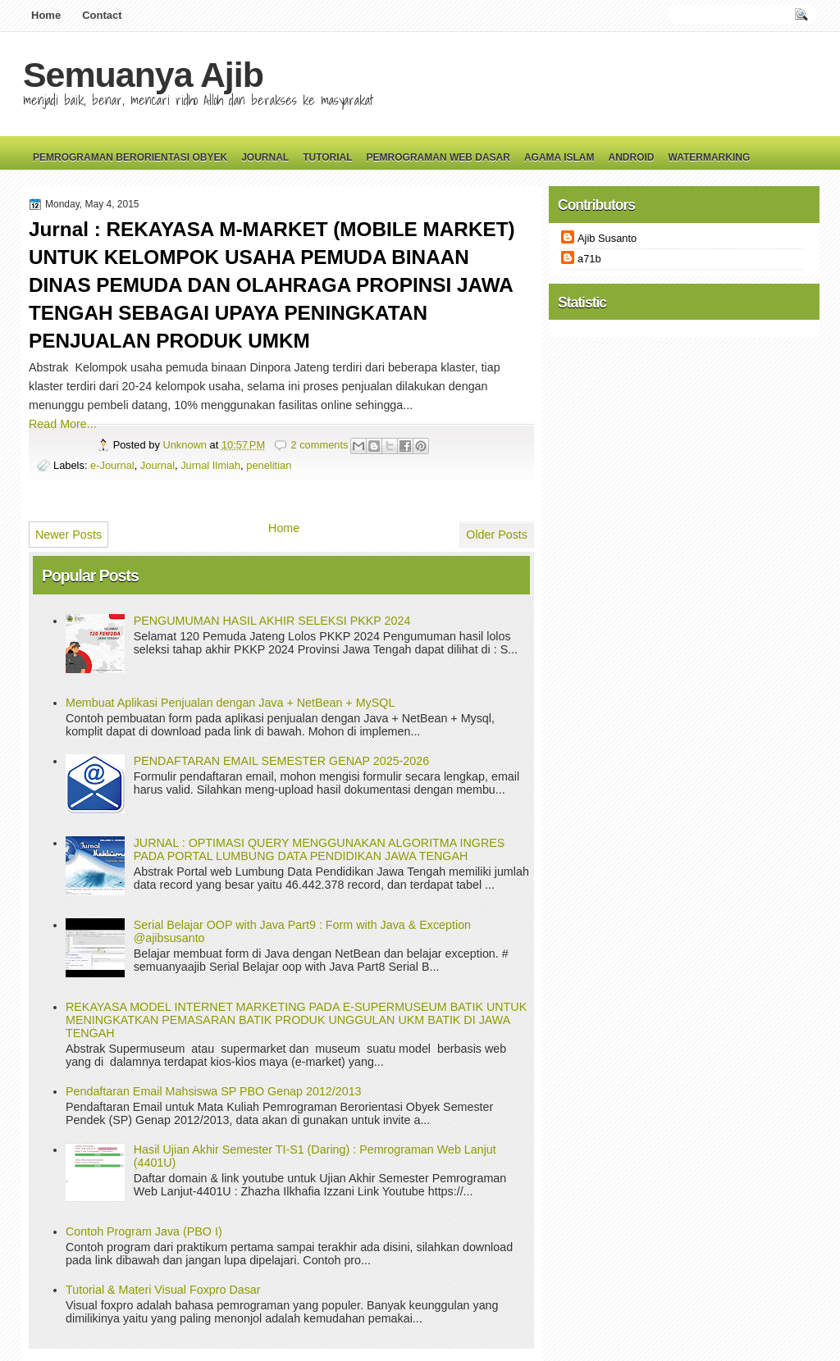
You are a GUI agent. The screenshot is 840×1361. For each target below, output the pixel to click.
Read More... (63, 423)
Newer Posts (68, 534)
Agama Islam (559, 157)
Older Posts (496, 534)
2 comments (319, 445)
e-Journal (112, 465)
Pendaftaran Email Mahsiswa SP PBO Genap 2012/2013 (214, 1091)
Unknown (185, 445)
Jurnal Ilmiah (210, 465)
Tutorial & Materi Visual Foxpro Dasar (163, 1289)
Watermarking (709, 157)
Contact (101, 15)
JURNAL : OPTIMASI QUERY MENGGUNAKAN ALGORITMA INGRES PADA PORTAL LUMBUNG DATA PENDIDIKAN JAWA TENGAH (319, 849)
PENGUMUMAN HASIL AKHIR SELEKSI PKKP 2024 (272, 620)
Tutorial (327, 157)
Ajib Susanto (607, 238)
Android (631, 157)
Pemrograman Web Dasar (438, 157)
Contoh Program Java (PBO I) (144, 1231)
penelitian (268, 465)
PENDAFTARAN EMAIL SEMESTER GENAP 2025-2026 (281, 760)
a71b (589, 259)
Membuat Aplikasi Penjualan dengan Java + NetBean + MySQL (230, 702)
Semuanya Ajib (143, 74)
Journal (265, 157)
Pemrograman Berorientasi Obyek (130, 157)
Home (46, 15)
